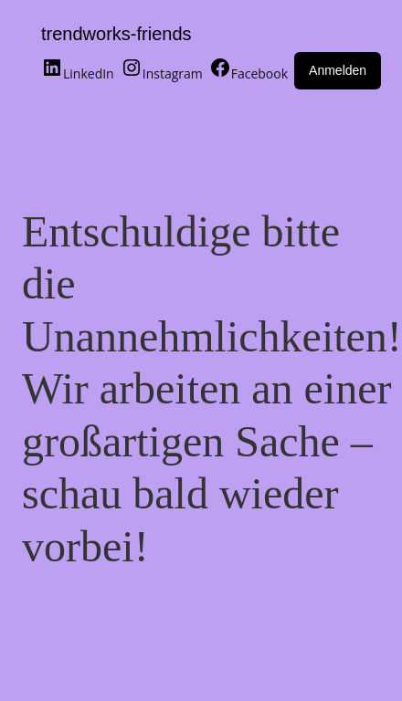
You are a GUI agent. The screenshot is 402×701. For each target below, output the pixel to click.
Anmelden (337, 70)
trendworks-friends (116, 34)
